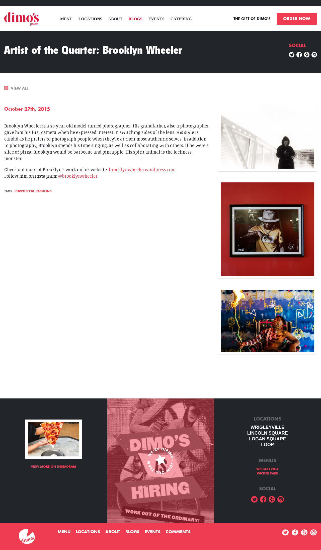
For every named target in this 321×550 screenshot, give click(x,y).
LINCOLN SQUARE (267, 433)
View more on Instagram (53, 466)
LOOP (267, 444)
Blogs (135, 19)
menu (66, 19)
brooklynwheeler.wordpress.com (142, 169)
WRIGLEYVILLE (267, 427)
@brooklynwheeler (77, 176)
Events (156, 19)
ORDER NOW (296, 19)
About (115, 19)
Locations (90, 19)
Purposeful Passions (33, 191)
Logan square (267, 438)
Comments (178, 532)
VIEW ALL (16, 88)
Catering (181, 19)
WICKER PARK (267, 473)
